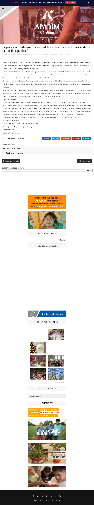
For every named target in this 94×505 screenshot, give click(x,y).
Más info (71, 3)
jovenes (35, 55)
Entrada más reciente (11, 161)
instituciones (27, 55)
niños (46, 55)
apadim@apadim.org (25, 127)
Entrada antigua (84, 161)
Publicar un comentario (14, 153)
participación (53, 55)
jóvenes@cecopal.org (10, 127)
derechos (19, 55)
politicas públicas (64, 55)
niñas (41, 55)
